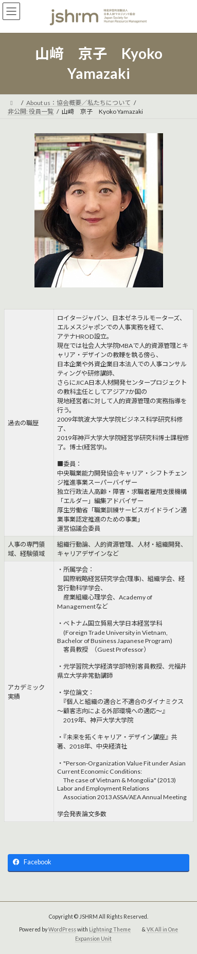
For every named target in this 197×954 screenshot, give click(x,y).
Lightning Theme (110, 929)
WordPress (62, 929)
